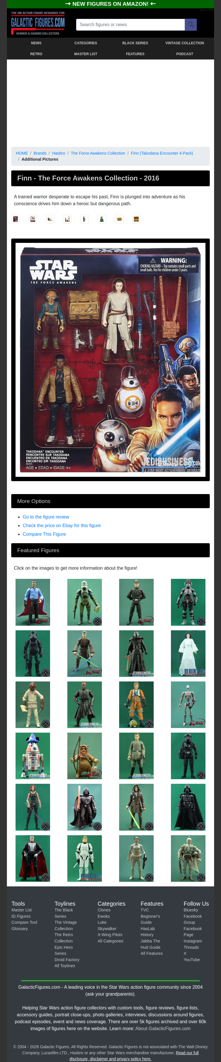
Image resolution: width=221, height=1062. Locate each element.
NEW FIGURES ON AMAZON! (111, 4)
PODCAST (184, 54)
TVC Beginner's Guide (150, 916)
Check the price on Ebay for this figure (62, 525)
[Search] (191, 25)
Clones (104, 910)
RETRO (36, 54)
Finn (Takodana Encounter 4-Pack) (162, 153)
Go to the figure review (46, 516)
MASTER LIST (85, 54)
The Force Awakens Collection (98, 153)
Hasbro (58, 153)
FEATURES (135, 54)
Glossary (20, 928)
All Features (152, 953)
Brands (40, 153)
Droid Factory (67, 959)
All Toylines (65, 965)
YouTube (192, 959)
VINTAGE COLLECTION (184, 43)
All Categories (110, 941)
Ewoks (104, 916)
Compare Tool (24, 922)
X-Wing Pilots (110, 934)
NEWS (36, 43)
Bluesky (191, 910)
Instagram (193, 941)
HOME (22, 153)
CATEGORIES (86, 43)
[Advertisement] (110, 102)
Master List (22, 910)
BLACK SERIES (135, 43)
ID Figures (21, 916)
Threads (191, 947)
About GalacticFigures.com (162, 1028)
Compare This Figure (44, 534)
